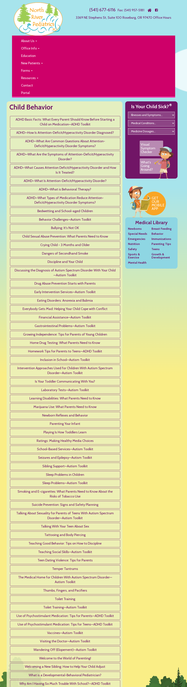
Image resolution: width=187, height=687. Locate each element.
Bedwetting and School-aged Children (65, 211)
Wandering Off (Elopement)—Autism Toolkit (65, 650)
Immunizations (161, 239)
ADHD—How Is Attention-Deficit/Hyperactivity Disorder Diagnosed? (65, 133)
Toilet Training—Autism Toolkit (65, 607)
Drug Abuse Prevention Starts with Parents (65, 283)
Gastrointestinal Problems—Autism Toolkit (65, 326)
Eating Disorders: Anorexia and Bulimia (65, 300)
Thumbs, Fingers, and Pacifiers (65, 590)
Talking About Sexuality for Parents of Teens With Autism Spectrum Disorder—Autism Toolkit (65, 515)
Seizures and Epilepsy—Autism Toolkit (65, 458)
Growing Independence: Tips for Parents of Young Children (65, 334)
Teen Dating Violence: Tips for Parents (65, 560)
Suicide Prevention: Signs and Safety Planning (65, 505)
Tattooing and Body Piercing (65, 535)
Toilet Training (65, 599)
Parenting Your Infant (65, 424)
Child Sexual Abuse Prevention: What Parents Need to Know (65, 236)
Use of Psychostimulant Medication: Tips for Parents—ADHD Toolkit (65, 616)
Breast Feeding (161, 228)
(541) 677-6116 (102, 9)
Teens (155, 249)
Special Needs (137, 233)
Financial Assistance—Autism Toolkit (65, 317)
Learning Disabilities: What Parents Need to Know (65, 398)
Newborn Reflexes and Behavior (65, 415)
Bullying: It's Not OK (65, 228)
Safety (132, 249)
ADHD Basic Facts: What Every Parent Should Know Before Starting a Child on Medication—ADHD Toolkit (65, 121)
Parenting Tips (161, 244)
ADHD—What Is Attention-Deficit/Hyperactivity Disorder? (65, 181)
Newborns (135, 228)
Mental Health (137, 262)
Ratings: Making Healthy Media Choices (65, 441)
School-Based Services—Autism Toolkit (65, 449)
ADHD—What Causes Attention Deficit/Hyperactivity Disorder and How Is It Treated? (65, 170)
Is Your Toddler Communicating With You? (65, 381)
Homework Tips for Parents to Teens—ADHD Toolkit (65, 351)
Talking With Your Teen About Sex (65, 526)
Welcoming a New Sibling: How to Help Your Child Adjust (65, 667)
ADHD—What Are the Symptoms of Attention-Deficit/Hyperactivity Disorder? (65, 156)
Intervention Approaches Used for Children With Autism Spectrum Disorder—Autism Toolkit (65, 370)
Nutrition (134, 244)
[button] (95, 41)
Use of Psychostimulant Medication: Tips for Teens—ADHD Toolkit (65, 624)
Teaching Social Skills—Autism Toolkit (65, 552)
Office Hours (162, 18)
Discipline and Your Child (65, 262)
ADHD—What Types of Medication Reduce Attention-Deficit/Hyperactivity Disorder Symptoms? (65, 200)
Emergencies (136, 239)
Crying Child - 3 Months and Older (65, 245)
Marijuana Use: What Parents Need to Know (65, 407)
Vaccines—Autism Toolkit (65, 633)
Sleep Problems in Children (65, 475)
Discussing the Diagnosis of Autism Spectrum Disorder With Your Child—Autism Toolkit (65, 272)
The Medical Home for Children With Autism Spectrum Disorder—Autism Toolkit (65, 579)
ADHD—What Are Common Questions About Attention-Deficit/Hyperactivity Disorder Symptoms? (65, 143)
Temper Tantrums (65, 569)
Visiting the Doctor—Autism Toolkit (65, 641)
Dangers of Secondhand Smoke (65, 253)
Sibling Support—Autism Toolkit (65, 466)
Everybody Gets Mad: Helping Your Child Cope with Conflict (65, 309)
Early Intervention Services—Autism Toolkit (65, 292)
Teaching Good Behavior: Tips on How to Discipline (65, 543)
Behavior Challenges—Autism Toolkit (65, 220)
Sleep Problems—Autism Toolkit (65, 483)
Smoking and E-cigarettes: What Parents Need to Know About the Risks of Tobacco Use (65, 493)
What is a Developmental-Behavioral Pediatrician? (65, 675)
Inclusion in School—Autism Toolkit (65, 360)
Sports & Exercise (134, 256)
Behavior (157, 233)
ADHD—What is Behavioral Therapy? (65, 189)
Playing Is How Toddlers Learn (65, 432)
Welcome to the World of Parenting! (65, 658)
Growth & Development (160, 256)
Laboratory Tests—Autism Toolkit (65, 390)
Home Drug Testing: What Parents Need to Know (65, 343)
